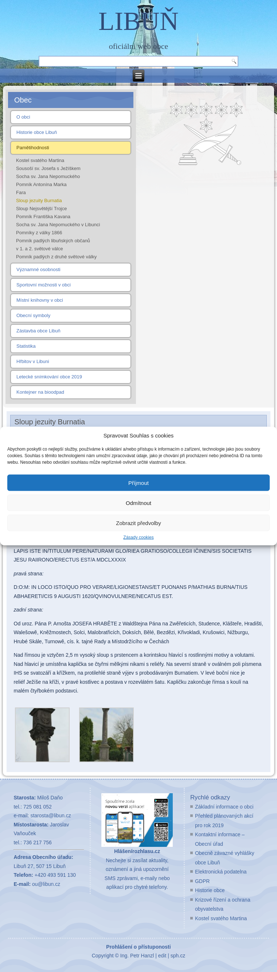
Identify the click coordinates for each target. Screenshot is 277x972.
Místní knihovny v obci (39, 300)
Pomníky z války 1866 (39, 232)
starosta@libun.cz (50, 815)
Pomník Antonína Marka (41, 184)
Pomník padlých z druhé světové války (56, 256)
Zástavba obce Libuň (38, 330)
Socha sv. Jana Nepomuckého (48, 176)
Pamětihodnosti (32, 147)
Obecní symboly (33, 315)
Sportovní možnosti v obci (43, 285)
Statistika (26, 346)
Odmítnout (138, 503)
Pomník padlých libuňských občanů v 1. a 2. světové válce (53, 244)
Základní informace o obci (224, 807)
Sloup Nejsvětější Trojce (41, 208)
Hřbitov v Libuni (32, 361)
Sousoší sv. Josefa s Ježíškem (48, 168)
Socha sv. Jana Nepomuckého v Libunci (58, 224)
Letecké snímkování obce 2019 (49, 376)
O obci (23, 117)
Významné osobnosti (38, 269)
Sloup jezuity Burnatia (39, 200)
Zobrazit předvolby (138, 523)
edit (162, 955)
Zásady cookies (138, 537)
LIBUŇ (138, 21)
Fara (21, 192)
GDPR (202, 881)
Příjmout (138, 482)
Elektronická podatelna (221, 872)
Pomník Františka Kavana (43, 216)
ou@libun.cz (46, 884)
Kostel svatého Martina (40, 160)
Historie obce (210, 890)
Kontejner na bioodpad (40, 392)
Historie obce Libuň (36, 132)
